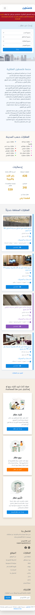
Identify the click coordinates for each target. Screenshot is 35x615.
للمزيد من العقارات (17, 373)
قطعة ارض (27, 557)
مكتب (29, 573)
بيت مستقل (27, 560)
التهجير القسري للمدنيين (20, 16)
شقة (29, 563)
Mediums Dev (18, 609)
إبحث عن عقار (17, 429)
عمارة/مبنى (27, 583)
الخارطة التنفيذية (11, 560)
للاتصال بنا (13, 573)
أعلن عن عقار (17, 469)
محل (29, 576)
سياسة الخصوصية (11, 563)
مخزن (29, 580)
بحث (17, 49)
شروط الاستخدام (11, 566)
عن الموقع (13, 557)
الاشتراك (8, 597)
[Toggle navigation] (4, 8)
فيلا (29, 570)
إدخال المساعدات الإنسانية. (10, 17)
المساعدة (13, 570)
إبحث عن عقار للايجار (17, 512)
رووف (29, 566)
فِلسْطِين (27, 8)
